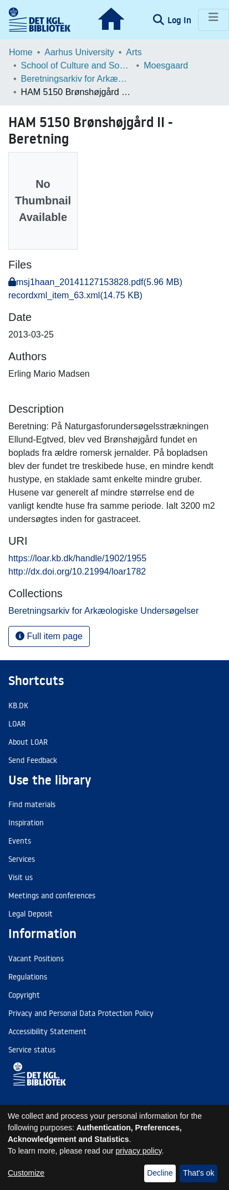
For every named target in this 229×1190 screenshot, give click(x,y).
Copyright (24, 995)
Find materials (31, 804)
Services (21, 859)
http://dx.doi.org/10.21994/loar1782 (77, 571)
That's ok (198, 1172)
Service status (31, 1050)
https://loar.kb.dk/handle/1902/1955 (77, 558)
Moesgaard (166, 65)
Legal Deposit (30, 914)
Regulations (27, 977)
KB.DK (18, 705)
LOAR (17, 724)
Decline (160, 1172)
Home (21, 52)
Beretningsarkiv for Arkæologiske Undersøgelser (76, 78)
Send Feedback (32, 760)
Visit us (20, 877)
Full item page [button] (49, 636)
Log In (180, 20)
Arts (133, 52)
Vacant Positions (36, 958)
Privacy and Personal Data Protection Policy (81, 1013)
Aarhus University (79, 52)
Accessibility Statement (47, 1031)
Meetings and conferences (51, 896)
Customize (26, 1172)
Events (19, 841)
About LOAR (28, 742)
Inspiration (26, 823)
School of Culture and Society (76, 65)
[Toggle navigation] (213, 20)
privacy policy (139, 1150)
